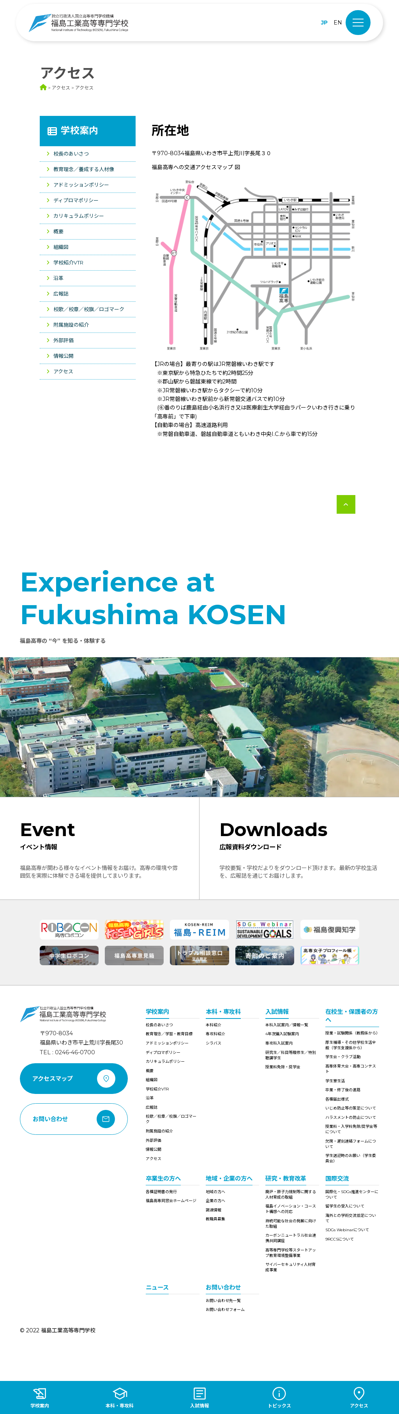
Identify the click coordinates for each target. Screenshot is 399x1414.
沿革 (58, 278)
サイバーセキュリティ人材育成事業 (290, 1267)
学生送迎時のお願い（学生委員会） (350, 1158)
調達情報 (213, 1210)
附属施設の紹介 (71, 325)
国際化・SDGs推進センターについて (351, 1194)
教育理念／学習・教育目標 (169, 1033)
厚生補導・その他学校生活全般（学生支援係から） (350, 1045)
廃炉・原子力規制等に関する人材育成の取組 (290, 1194)
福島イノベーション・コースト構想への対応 (290, 1209)
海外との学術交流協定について (350, 1218)
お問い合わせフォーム (225, 1309)
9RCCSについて (339, 1239)
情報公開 (63, 356)
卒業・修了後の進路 (342, 1089)
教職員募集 (215, 1219)
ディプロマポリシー (76, 200)
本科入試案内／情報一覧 (286, 1024)
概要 (58, 231)
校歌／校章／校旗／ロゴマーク (88, 309)
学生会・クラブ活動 (342, 1056)
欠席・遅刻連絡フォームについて (350, 1144)
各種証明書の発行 (161, 1191)
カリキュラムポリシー (78, 216)
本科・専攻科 (223, 1011)
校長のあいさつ (71, 153)
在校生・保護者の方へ (351, 1016)
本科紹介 (213, 1024)
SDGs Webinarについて (347, 1229)
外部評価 (63, 340)
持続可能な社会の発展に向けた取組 (290, 1223)
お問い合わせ (223, 1287)
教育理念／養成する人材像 (83, 169)
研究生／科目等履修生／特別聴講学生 (290, 1055)
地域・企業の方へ (229, 1178)
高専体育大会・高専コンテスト (350, 1069)
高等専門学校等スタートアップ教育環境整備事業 (290, 1253)
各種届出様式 (337, 1099)
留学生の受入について (344, 1206)
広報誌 (61, 293)
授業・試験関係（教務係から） (352, 1033)
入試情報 (277, 1011)
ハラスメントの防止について (350, 1117)
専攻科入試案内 (279, 1043)
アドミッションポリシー (81, 185)
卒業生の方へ (163, 1178)
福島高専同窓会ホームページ (171, 1200)
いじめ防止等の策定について (350, 1108)
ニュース (157, 1287)
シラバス (213, 1043)
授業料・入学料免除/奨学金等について (351, 1129)
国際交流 (337, 1178)
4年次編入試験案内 (282, 1033)
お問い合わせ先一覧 (223, 1300)
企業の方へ (215, 1200)
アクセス (63, 371)
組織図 (61, 247)
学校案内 (79, 130)
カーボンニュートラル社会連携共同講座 (290, 1238)
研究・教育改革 (285, 1178)
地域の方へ (215, 1191)
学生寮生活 (335, 1080)
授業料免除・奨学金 (282, 1066)
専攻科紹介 (215, 1033)
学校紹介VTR (68, 262)
